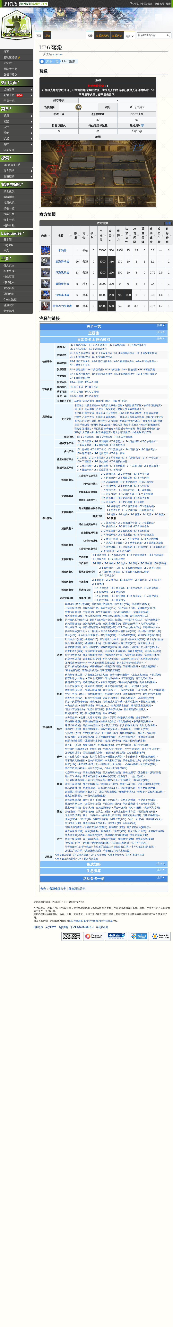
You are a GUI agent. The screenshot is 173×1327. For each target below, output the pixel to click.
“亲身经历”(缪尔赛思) (116, 768)
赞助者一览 (10, 68)
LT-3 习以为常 (146, 482)
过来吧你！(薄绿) (74, 651)
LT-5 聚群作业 (124, 526)
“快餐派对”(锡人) (91, 733)
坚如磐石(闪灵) (121, 846)
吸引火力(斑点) (110, 800)
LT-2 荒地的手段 (125, 490)
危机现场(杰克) (91, 682)
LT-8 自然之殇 (117, 445)
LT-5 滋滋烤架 (101, 591)
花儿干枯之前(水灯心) (129, 627)
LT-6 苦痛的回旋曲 (153, 542)
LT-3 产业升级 (141, 473)
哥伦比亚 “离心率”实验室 (126, 424)
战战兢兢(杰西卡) (141, 604)
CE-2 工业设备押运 (102, 353)
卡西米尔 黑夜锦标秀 (131, 413)
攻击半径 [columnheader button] (159, 235)
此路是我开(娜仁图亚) (149, 635)
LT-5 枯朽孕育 (124, 502)
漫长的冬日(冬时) (151, 749)
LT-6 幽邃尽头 (117, 600)
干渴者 (62, 250)
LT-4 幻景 (146, 514)
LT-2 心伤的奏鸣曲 (129, 538)
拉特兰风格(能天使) (75, 631)
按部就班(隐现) (91, 627)
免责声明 (63, 927)
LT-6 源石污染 (84, 453)
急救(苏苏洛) (92, 831)
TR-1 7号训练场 (85, 437)
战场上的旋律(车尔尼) (125, 811)
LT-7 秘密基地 (101, 445)
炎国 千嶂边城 (81, 424)
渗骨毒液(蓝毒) (141, 612)
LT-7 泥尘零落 (101, 469)
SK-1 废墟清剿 (77, 369)
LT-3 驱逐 (135, 514)
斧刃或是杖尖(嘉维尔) (138, 827)
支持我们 (9, 63)
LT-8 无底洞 (116, 469)
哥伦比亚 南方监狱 (84, 413)
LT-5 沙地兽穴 (148, 441)
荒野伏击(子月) (131, 623)
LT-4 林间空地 (108, 485)
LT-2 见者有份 (124, 473)
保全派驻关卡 (77, 888)
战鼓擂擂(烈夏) (146, 697)
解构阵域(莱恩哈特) (110, 647)
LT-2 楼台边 (112, 579)
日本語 (8, 239)
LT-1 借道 (82, 457)
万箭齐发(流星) (73, 608)
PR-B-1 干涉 (76, 387)
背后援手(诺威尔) (103, 846)
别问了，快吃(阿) (146, 733)
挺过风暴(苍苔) (128, 697)
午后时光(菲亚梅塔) (88, 635)
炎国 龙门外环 (103, 401)
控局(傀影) (70, 737)
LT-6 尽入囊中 (124, 550)
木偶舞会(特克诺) (150, 658)
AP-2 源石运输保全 (102, 361)
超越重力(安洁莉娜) (75, 791)
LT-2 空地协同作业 (127, 522)
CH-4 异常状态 (116, 854)
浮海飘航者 (62, 272)
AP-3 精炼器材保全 (124, 361)
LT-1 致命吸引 (108, 498)
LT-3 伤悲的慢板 (149, 538)
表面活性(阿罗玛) (130, 658)
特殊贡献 (9, 225)
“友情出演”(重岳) (95, 709)
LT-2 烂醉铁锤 (124, 498)
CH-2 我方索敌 (81, 854)
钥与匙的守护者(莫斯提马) (130, 662)
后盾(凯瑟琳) (89, 788)
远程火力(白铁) (155, 791)
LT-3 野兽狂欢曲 (152, 567)
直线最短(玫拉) (73, 627)
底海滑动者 (62, 261)
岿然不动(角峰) (128, 800)
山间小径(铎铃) (93, 697)
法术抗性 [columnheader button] (126, 235)
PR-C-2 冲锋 (92, 391)
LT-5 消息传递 (126, 494)
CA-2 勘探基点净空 (102, 374)
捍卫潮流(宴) (127, 678)
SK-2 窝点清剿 (95, 369)
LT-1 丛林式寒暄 (109, 482)
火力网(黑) (93, 631)
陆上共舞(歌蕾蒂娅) (106, 737)
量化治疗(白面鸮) (137, 831)
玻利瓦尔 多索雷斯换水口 (130, 409)
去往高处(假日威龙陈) (149, 631)
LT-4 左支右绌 (134, 465)
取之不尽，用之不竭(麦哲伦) (102, 791)
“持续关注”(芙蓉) (73, 827)
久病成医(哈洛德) (120, 842)
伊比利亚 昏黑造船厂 (107, 417)
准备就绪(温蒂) (86, 737)
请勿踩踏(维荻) (73, 721)
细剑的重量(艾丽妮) (141, 705)
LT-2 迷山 (108, 563)
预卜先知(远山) (155, 639)
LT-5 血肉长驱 (98, 559)
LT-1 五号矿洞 (84, 441)
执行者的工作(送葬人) (76, 619)
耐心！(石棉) (135, 807)
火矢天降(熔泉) (73, 623)
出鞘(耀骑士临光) (120, 705)
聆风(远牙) (70, 635)
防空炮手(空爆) (122, 604)
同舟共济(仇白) (114, 709)
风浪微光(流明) (93, 850)
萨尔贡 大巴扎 (81, 432)
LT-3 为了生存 (141, 498)
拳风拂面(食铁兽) (142, 721)
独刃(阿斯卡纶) (113, 740)
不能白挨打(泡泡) (112, 803)
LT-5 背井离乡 (148, 449)
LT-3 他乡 (120, 563)
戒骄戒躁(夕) (96, 666)
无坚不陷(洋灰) (73, 815)
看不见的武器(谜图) (75, 760)
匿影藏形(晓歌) (148, 756)
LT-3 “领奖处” (141, 547)
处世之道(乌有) (147, 725)
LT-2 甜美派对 (129, 506)
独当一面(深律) (91, 815)
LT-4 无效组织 (132, 441)
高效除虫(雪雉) (91, 725)
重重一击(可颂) (73, 807)
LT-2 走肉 (122, 514)
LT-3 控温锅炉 (134, 588)
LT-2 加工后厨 (117, 588)
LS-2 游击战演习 (98, 345)
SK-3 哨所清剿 (112, 369)
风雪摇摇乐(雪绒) (134, 654)
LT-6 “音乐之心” (107, 575)
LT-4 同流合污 (108, 477)
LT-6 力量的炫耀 (144, 494)
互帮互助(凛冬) (73, 752)
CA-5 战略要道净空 (80, 377)
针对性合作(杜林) (74, 639)
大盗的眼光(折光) (92, 658)
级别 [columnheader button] (92, 235)
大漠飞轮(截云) (148, 623)
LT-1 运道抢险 (101, 596)
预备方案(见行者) (109, 729)
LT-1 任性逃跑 (108, 547)
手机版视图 (102, 927)
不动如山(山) (102, 705)
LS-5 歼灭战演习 (78, 349)
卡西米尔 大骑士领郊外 (86, 405)
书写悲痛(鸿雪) (108, 635)
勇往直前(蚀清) (135, 651)
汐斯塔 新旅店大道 (101, 424)
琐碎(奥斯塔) (152, 619)
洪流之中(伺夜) (95, 768)
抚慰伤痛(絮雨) (73, 839)
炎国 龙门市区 (120, 401)
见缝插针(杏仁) (73, 733)
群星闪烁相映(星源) (93, 654)
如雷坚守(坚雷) (93, 803)
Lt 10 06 (57, 54)
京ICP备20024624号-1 (82, 927)
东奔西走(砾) (71, 717)
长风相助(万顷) (113, 760)
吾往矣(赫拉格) (148, 701)
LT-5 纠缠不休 (124, 485)
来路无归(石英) (108, 682)
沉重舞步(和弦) (152, 654)
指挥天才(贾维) (98, 756)
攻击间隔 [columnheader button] (134, 235)
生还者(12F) (91, 639)
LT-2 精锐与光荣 (116, 555)
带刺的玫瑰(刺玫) (100, 842)
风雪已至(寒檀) (73, 658)
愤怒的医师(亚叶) (139, 835)
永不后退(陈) (132, 701)
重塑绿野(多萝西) (94, 740)
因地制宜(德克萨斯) (93, 752)
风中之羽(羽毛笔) (152, 694)
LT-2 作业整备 (117, 596)
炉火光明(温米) (110, 658)
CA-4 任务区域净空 (147, 374)
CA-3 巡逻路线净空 (124, 374)
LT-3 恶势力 (116, 441)
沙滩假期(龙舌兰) (132, 694)
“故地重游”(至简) (113, 654)
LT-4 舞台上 (140, 579)
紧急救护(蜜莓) (126, 839)
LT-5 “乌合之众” (151, 457)
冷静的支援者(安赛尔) (95, 827)
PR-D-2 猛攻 (92, 396)
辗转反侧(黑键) (148, 666)
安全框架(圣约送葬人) (135, 709)
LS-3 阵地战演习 (117, 345)
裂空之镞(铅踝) (103, 612)
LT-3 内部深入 (134, 596)
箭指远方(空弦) (128, 631)
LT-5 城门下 (155, 579)
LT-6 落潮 (111, 518)
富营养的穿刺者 (62, 305)
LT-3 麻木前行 (144, 490)
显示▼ (160, 332)
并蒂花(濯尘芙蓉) (145, 839)
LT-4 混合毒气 (108, 502)
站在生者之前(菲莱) (110, 815)
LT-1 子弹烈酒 (101, 588)
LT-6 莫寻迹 (160, 563)
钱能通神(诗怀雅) (74, 690)
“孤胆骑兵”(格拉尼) (115, 752)
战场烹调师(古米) (74, 803)
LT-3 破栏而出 (141, 530)
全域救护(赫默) (156, 831)
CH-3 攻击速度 (98, 854)
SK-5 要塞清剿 (147, 369)
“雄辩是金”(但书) (109, 784)
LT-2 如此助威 (124, 530)
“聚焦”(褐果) (120, 831)
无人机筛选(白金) (74, 615)
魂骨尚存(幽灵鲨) (114, 686)
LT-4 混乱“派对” (109, 494)
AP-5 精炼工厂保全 (80, 365)
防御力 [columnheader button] (118, 235)
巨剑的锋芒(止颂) (74, 713)
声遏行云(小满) (127, 784)
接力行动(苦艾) (91, 647)
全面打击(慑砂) (115, 619)
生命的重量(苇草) (136, 752)
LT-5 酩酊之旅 (124, 477)
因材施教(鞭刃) (95, 694)
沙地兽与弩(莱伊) (127, 635)
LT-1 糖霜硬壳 (113, 506)
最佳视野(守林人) (139, 615)
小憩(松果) (88, 612)
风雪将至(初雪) (91, 776)
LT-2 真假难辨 (101, 465)
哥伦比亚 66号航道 (103, 428)
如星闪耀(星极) (93, 690)
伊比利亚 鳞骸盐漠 (101, 432)
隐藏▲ (160, 325)
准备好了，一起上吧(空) (130, 776)
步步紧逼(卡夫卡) (129, 725)
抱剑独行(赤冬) (113, 694)
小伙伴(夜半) (132, 756)
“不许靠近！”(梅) (126, 608)
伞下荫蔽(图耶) (91, 839)
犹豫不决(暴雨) (152, 807)
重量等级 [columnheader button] (143, 235)
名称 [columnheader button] (61, 235)
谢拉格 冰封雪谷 (82, 428)
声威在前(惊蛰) (73, 647)
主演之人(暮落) (103, 811)
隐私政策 (38, 927)
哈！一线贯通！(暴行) (136, 686)
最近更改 (9, 191)
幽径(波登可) (129, 772)
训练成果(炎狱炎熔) (115, 651)
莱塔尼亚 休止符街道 (85, 420)
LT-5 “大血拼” (108, 550)
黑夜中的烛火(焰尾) (75, 768)
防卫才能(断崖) (157, 690)
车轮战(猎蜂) (111, 678)
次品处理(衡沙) (73, 788)
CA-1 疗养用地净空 (80, 374)
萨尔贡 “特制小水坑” (130, 420)
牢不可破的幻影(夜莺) (142, 846)
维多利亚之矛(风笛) (110, 764)
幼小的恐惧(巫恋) (97, 780)
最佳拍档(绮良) (91, 729)
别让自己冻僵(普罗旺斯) (115, 615)
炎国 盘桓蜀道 (150, 413)
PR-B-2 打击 (91, 387)
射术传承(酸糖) (73, 612)
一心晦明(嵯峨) (131, 764)
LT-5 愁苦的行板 (133, 542)
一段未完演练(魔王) (95, 795)
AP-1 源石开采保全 (80, 361)
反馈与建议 (10, 74)
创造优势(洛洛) (73, 654)
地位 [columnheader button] (83, 235)
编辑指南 (9, 197)
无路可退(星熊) (151, 815)
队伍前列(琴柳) (148, 764)
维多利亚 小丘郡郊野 (107, 413)
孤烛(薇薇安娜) (93, 713)
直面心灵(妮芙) (90, 670)
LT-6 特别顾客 (117, 591)
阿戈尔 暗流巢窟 (121, 432)
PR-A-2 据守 (91, 382)
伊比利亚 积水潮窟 (84, 409)
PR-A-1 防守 (76, 382)
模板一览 (9, 208)
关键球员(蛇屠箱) (147, 800)
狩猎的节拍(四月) (134, 619)
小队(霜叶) (155, 674)
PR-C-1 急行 (76, 391)
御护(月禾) (113, 780)
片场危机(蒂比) (127, 733)
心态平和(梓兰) (73, 772)
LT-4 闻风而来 (157, 547)
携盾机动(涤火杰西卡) (94, 823)
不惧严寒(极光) (86, 811)
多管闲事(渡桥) (151, 760)
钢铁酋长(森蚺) (100, 819)
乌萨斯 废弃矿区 (133, 405)
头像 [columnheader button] (44, 235)
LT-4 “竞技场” (132, 449)
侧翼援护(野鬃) (115, 756)
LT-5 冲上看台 (124, 534)
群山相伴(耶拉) (153, 651)
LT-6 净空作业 (141, 526)
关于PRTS (50, 927)
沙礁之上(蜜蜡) (131, 647)
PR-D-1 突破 (76, 396)
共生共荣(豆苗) (132, 749)
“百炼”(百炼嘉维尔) (75, 709)
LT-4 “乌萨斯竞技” (131, 457)
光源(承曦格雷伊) (112, 623)
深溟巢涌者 (62, 295)
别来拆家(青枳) (95, 760)
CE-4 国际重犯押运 (147, 353)
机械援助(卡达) (93, 643)
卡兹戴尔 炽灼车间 (141, 432)
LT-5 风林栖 (146, 563)
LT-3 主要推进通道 (137, 555)
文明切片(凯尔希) (74, 850)
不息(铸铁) (141, 690)
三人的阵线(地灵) (112, 772)
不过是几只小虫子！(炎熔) (113, 639)
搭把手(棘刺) (87, 705)
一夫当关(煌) (71, 705)
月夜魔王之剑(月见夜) (96, 674)
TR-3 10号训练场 (123, 437)
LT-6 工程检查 (84, 461)
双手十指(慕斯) (95, 678)
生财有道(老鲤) (146, 737)
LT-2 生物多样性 (128, 482)
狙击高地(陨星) (93, 615)
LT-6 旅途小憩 (84, 469)
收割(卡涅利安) (113, 666)
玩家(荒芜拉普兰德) (110, 670)
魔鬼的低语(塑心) (74, 795)
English (8, 245)
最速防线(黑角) (73, 800)
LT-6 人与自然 (141, 485)
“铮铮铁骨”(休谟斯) (128, 682)
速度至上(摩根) (110, 697)
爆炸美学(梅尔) (73, 776)
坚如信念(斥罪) (73, 823)
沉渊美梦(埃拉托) (92, 623)
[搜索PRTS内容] (154, 35)
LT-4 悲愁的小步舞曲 (112, 542)
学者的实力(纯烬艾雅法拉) (116, 850)
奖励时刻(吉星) (151, 627)
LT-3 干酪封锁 (146, 506)
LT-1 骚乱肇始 (108, 530)
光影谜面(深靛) (110, 643)
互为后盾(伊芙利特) (75, 662)
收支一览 (9, 219)
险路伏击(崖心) (108, 721)
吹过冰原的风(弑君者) (134, 740)
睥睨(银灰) (95, 701)
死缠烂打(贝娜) (73, 729)
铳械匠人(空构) (141, 729)
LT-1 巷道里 (97, 579)
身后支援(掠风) (91, 784)
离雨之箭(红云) (108, 608)
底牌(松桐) (70, 764)
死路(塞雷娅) (71, 819)
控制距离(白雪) (91, 608)
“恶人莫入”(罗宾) (109, 725)
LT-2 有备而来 (96, 457)
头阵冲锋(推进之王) (88, 764)
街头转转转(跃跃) (123, 612)
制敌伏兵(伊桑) (126, 717)
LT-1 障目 (96, 563)
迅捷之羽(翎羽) (124, 745)
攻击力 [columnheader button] (110, 235)
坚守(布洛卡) (109, 690)
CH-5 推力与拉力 (135, 854)
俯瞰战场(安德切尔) (102, 604)
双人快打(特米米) (150, 647)
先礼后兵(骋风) (147, 682)
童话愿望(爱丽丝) (94, 651)
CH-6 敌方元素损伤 (65, 858)
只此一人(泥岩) (136, 819)
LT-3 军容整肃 (113, 457)
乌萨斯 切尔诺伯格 (84, 401)
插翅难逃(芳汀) (73, 682)
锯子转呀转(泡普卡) (120, 674)
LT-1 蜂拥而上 (108, 473)
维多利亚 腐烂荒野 (152, 420)
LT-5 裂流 (159, 514)
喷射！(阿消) (109, 717)
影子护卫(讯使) (141, 745)
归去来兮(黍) (114, 823)
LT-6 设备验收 (84, 445)
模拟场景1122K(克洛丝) (77, 604)
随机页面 (9, 149)
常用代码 (9, 202)
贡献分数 (9, 214)
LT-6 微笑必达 (146, 510)
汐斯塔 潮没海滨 (151, 405)
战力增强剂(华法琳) (75, 835)
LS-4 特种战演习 (137, 345)
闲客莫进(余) (129, 823)
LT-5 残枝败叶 (151, 465)
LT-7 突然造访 (101, 461)
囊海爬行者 (62, 283)
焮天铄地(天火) (146, 643)
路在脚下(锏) (109, 713)
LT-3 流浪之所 (115, 449)
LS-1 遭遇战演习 (78, 345)
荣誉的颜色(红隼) (132, 760)
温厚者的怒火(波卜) (108, 788)
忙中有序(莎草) (139, 842)
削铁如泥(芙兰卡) (74, 686)
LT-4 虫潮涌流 (156, 555)
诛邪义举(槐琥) (73, 725)
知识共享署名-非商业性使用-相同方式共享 (91, 921)
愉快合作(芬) (89, 745)
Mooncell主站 (12, 164)
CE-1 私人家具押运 (80, 353)
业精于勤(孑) (142, 717)
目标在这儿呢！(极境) (76, 756)
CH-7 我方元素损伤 (88, 858)
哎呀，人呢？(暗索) (91, 717)
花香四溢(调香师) (74, 831)
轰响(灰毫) (70, 811)
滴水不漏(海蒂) (73, 784)
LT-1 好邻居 (83, 449)
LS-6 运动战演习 (98, 349)
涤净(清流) (105, 831)
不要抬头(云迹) (91, 721)
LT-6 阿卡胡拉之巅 (144, 534)
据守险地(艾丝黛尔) (75, 678)
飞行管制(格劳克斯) (75, 780)
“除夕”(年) (86, 819)
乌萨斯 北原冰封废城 (111, 405)
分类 (43, 888)
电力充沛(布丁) (128, 643)
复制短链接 (10, 57)
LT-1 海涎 (111, 514)
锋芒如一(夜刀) (73, 745)
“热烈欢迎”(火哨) (146, 811)
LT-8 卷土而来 (117, 453)
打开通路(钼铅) (110, 733)
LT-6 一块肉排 (141, 477)
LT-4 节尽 (132, 563)
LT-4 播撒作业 (108, 526)
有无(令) (141, 791)
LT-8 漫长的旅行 (118, 461)
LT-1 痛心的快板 (109, 538)
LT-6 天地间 (97, 583)
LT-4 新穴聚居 (151, 596)
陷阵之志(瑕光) (118, 819)
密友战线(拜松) (103, 807)
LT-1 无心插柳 (84, 465)
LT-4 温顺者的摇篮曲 (109, 571)
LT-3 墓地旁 (126, 579)
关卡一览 (52, 61)
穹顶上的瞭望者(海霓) (148, 784)
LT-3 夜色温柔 (117, 465)
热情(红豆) (95, 749)
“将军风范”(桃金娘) (112, 749)
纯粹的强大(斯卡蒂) (113, 701)
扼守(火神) (88, 807)
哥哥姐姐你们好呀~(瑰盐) (78, 846)
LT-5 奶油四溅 (129, 510)
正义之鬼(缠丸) (140, 674)
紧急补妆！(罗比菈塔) (149, 772)
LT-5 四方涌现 (101, 600)
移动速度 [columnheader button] (151, 235)
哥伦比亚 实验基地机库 (132, 417)
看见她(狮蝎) (125, 721)
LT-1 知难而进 (108, 490)
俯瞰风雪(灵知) (127, 791)
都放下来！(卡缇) (92, 800)
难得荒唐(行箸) (128, 788)
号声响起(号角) (153, 819)
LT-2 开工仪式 (98, 449)
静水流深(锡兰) (95, 835)
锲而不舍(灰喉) (98, 619)
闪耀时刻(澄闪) (131, 666)
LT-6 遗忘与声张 (116, 559)
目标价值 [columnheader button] (167, 235)
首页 (6, 51)
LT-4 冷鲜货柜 (151, 588)
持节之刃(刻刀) (143, 678)
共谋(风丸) (126, 729)
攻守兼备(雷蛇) (148, 803)
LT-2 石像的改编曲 (132, 567)
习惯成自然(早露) (109, 631)
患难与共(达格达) (74, 697)
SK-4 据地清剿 (130, 369)
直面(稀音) (126, 780)
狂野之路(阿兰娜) (147, 788)
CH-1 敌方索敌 (63, 854)
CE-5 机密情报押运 (80, 357)
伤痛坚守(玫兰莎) (74, 674)
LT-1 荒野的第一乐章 (109, 567)
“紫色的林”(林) (72, 670)
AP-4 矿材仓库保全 (146, 361)
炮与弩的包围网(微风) (116, 835)
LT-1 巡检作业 (108, 522)
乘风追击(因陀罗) (94, 686)
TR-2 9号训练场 (104, 437)
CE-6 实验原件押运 (102, 357)
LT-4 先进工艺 (113, 510)
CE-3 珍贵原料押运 (124, 353)
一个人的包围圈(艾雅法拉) (101, 662)
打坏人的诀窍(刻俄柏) (76, 666)
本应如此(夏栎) (141, 780)
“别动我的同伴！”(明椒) (77, 842)
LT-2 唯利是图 (101, 441)
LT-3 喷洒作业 (146, 522)
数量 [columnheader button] (75, 235)
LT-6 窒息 (139, 502)
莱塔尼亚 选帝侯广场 (148, 428)
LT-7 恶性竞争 (101, 453)
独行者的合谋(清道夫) (76, 749)
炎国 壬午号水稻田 (125, 428)
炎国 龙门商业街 (154, 417)
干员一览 (9, 100)
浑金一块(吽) (120, 807)
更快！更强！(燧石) (75, 694)
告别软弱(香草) (106, 745)
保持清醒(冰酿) (108, 627)
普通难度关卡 (57, 888)
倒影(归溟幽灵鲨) (74, 740)
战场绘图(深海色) (92, 772)
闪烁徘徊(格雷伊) (74, 643)
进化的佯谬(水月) (127, 737)
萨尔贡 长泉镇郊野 (105, 409)
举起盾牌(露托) (131, 803)
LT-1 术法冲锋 (98, 555)
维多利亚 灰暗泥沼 (108, 420)
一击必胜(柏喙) (126, 690)
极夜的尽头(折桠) (132, 815)
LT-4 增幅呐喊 (108, 534)
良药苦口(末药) (117, 827)
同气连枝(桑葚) (108, 839)
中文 (6, 250)
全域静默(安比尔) (146, 608)
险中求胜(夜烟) (137, 639)
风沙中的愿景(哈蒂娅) (76, 701)
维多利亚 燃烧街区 (150, 424)
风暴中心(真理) (108, 776)
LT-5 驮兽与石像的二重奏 (135, 571)
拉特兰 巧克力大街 (84, 417)
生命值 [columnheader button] (101, 235)
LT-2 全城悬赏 (124, 547)
